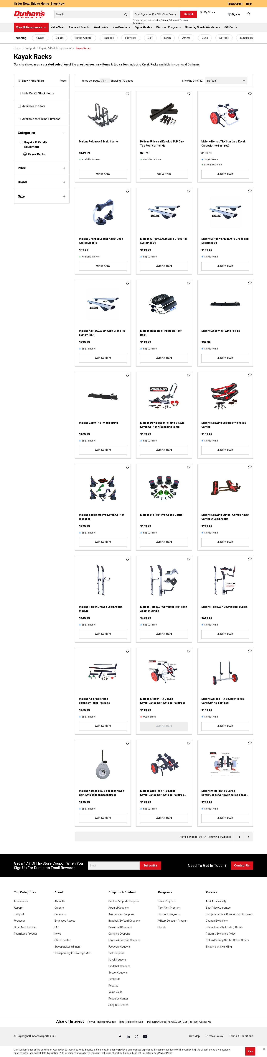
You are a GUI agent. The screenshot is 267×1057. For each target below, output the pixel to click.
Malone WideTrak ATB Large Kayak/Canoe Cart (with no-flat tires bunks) (162, 793)
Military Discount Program (173, 920)
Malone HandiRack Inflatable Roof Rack (161, 332)
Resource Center (118, 998)
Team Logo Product (25, 933)
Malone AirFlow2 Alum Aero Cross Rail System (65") (102, 332)
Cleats (59, 37)
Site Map (194, 1036)
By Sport (19, 914)
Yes (250, 1051)
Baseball (109, 37)
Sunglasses (247, 37)
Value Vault (115, 992)
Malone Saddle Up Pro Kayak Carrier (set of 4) (101, 516)
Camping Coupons (119, 933)
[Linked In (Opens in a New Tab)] (128, 1036)
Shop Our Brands (118, 1005)
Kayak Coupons (117, 959)
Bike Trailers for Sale (131, 1021)
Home (17, 48)
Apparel (18, 907)
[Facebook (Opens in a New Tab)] (120, 1036)
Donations (60, 914)
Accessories (21, 901)
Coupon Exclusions (217, 920)
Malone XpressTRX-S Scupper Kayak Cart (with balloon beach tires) (101, 792)
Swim (167, 37)
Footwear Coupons (119, 946)
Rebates (113, 985)
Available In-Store (33, 106)
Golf (150, 37)
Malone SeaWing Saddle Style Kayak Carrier (223, 424)
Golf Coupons (116, 953)
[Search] (92, 14)
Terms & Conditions (241, 1036)
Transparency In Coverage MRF (73, 953)
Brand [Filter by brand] (42, 182)
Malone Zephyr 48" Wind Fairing (98, 422)
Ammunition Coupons (121, 914)
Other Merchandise (25, 927)
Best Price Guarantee (218, 907)
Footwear (130, 37)
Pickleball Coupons (119, 966)
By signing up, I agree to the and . (160, 21)
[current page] (105, 80)
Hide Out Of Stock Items (38, 93)
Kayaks (40, 37)
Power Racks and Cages (102, 1021)
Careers (59, 907)
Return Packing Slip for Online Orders (227, 940)
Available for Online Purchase (41, 119)
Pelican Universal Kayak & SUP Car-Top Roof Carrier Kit (162, 143)
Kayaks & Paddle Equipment (35, 145)
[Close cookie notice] (264, 1049)
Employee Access (65, 920)
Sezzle (162, 927)
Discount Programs (169, 914)
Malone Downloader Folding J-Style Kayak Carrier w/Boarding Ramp (162, 424)
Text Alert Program (169, 907)
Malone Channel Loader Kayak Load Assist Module (101, 240)
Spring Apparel (83, 37)
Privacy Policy (168, 20)
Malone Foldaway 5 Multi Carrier (99, 141)
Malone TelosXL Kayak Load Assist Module (100, 608)
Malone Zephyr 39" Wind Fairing (220, 330)
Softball (224, 37)
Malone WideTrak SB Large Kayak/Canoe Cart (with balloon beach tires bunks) (224, 793)
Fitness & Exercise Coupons (124, 940)
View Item (103, 174)
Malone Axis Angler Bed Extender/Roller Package (94, 700)
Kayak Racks (37, 154)
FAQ (57, 927)
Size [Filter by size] (42, 196)
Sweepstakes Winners (67, 946)
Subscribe (150, 865)
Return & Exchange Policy (220, 933)
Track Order (235, 3)
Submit (188, 14)
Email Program (166, 901)
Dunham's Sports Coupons (123, 901)
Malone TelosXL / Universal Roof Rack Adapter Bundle (163, 608)
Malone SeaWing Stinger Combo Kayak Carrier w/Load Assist (225, 516)
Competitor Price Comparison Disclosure (229, 914)
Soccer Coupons (118, 972)
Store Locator (62, 940)
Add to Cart (225, 174)
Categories (42, 133)
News (58, 933)
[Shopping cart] (248, 14)
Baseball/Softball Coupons (124, 920)
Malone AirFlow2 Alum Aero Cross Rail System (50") (163, 240)
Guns (205, 37)
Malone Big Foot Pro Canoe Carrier (162, 514)
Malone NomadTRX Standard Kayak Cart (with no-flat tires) (223, 143)
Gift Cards (114, 979)
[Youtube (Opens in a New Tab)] (145, 1036)
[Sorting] (226, 80)
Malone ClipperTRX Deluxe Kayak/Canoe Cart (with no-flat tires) (162, 700)
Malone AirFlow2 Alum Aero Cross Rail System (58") (225, 240)
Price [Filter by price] (42, 168)
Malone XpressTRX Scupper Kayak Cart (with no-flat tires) (222, 700)
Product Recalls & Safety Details (224, 927)
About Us (60, 901)
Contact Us (242, 865)
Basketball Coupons (120, 927)
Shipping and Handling (219, 946)
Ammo (186, 37)
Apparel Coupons (118, 907)
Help (249, 3)
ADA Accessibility (216, 901)
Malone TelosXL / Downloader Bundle (224, 606)
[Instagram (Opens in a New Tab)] (137, 1036)
